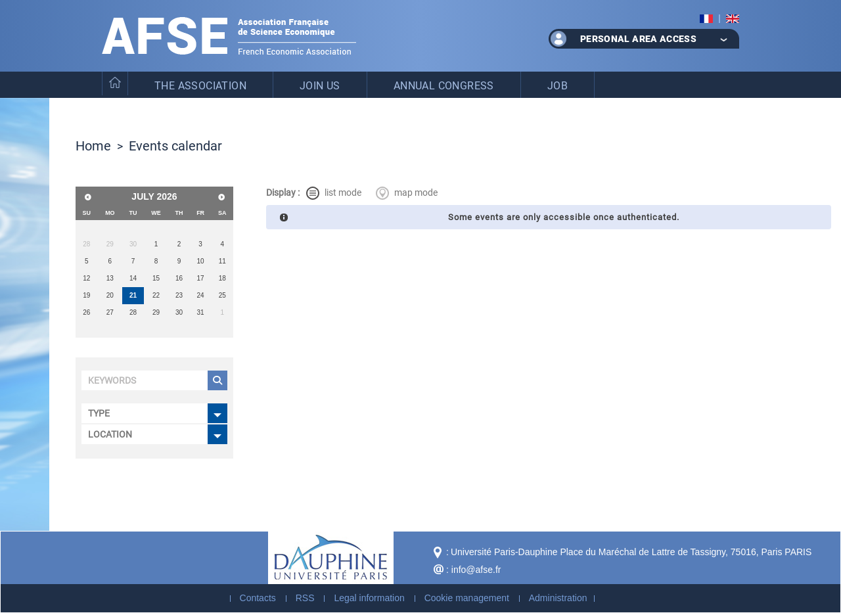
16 (179, 278)
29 (156, 312)
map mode (407, 193)
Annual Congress (444, 85)
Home (93, 145)
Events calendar (175, 145)
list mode (333, 193)
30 (179, 312)
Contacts (258, 598)
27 (110, 312)
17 (200, 278)
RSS (305, 598)
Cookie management (466, 598)
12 (86, 278)
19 (86, 295)
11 (222, 261)
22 (156, 295)
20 (110, 295)
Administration (558, 598)
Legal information (369, 598)
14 (133, 278)
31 (200, 312)
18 (222, 278)
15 (156, 278)
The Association (200, 85)
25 (222, 295)
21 (133, 295)
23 (179, 295)
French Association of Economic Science (229, 36)
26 (86, 312)
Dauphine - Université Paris (331, 558)
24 (200, 295)
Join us (320, 85)
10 (200, 261)
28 (133, 312)
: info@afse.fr (473, 569)
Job (557, 85)
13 (110, 278)
